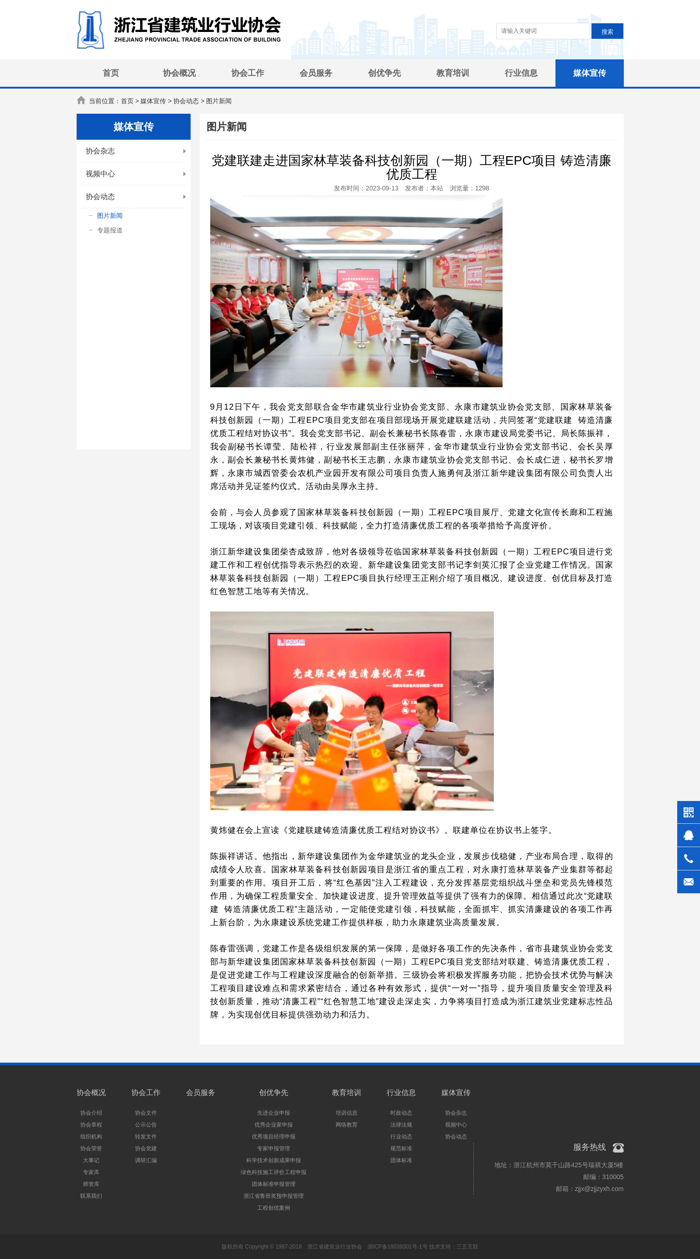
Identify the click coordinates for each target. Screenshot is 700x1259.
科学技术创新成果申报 (273, 1160)
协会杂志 (100, 151)
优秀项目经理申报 (274, 1136)
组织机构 (91, 1136)
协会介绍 (91, 1113)
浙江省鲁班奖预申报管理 (274, 1196)
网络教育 (347, 1125)
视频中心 (100, 174)
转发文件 (146, 1136)
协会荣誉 (91, 1148)
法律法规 (401, 1125)
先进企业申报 (273, 1113)
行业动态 (401, 1136)
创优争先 (384, 73)
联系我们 (91, 1196)
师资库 (91, 1184)
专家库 (91, 1172)
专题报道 (110, 230)
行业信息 (521, 73)
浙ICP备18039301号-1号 (398, 1246)
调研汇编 (146, 1160)
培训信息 (347, 1113)
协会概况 (179, 73)
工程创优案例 (273, 1208)
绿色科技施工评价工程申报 (273, 1172)
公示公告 (146, 1125)
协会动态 (100, 196)
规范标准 (401, 1148)
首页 (111, 73)
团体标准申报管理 (274, 1184)
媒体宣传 (589, 73)
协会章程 (91, 1125)
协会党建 (146, 1148)
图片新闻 (110, 215)
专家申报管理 (273, 1148)
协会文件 (146, 1113)
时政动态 (401, 1113)
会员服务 (316, 73)
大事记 (91, 1160)
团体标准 (401, 1160)
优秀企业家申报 (273, 1125)
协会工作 (247, 73)
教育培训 (452, 73)
